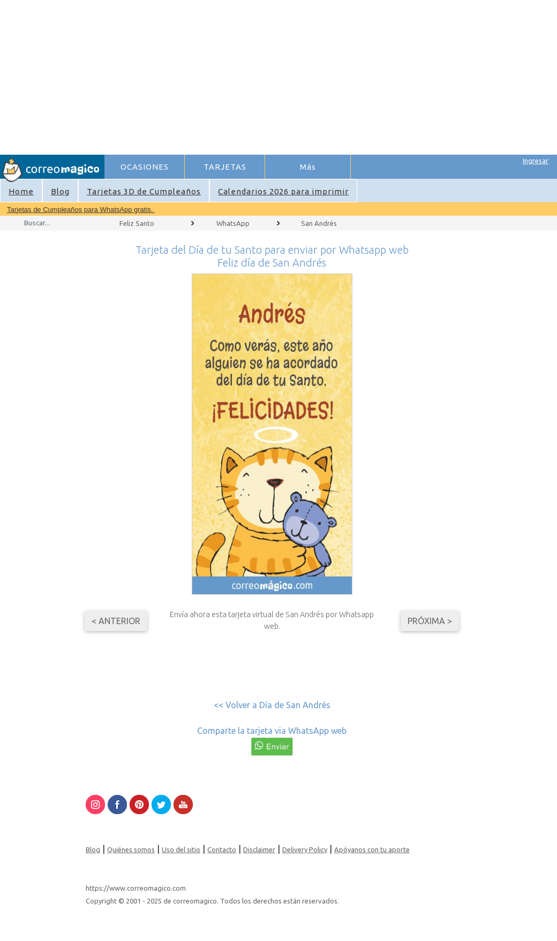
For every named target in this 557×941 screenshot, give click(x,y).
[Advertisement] (258, 75)
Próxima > (430, 621)
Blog (60, 191)
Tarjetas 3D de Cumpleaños (144, 191)
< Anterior (116, 621)
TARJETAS (225, 166)
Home (21, 191)
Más (308, 166)
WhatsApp (233, 223)
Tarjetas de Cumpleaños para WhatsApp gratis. (81, 210)
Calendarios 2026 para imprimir (283, 191)
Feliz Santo (136, 223)
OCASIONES (145, 166)
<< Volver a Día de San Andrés (272, 705)
